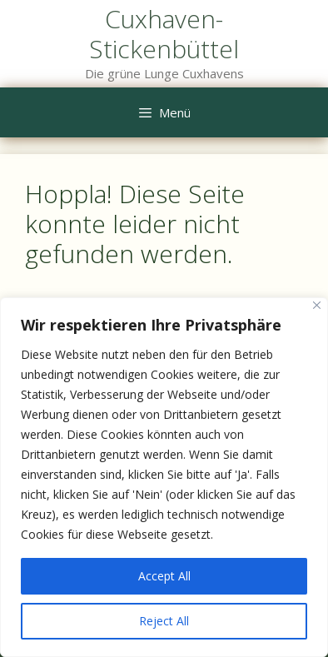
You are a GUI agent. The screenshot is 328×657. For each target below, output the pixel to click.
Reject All (164, 621)
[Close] (317, 305)
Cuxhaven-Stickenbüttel (164, 34)
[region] (164, 477)
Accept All (164, 576)
